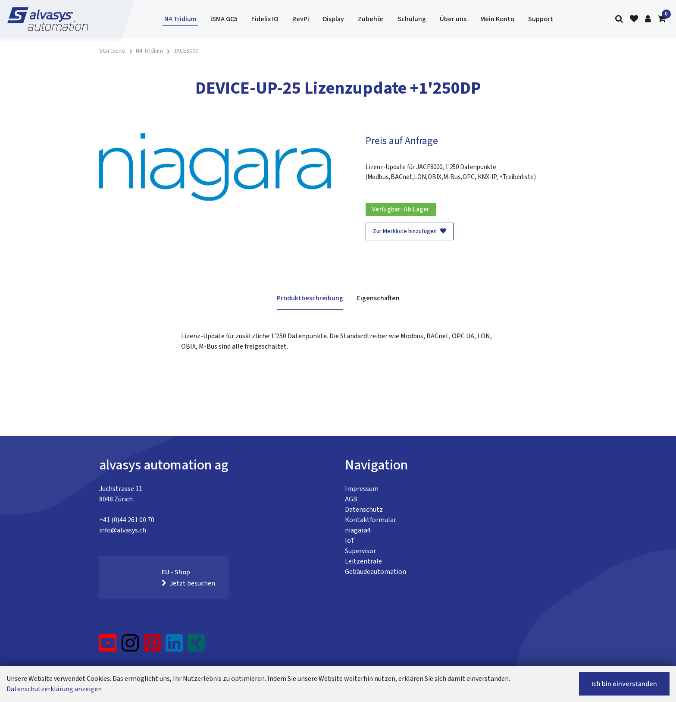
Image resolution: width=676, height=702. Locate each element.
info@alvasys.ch (122, 530)
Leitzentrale (363, 561)
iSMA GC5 (224, 19)
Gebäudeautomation (375, 571)
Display (333, 19)
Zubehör (371, 19)
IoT (350, 540)
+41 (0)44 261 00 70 (126, 520)
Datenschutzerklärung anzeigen (54, 689)
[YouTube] (108, 646)
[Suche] (619, 19)
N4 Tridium (180, 19)
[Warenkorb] (661, 19)
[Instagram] (130, 646)
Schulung (411, 19)
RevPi (300, 19)
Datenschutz (364, 509)
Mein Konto (497, 19)
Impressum (362, 489)
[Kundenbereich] (648, 19)
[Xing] (196, 646)
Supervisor (360, 551)
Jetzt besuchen (188, 583)
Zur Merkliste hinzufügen (409, 231)
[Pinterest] (152, 646)
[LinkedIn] (174, 646)
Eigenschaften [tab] (378, 298)
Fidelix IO (265, 19)
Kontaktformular (370, 520)
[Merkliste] (634, 19)
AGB (351, 499)
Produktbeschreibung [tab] (310, 298)
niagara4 (358, 530)
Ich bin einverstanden (624, 684)
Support (540, 19)
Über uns (453, 19)
